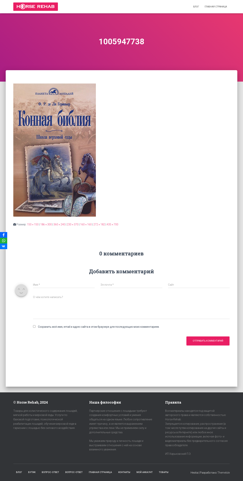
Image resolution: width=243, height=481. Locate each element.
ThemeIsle (223, 472)
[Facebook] (3, 235)
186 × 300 (46, 224)
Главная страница (216, 6)
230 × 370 (72, 224)
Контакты (124, 472)
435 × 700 (112, 224)
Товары (163, 472)
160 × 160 (86, 224)
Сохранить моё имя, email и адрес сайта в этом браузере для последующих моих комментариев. (98, 326)
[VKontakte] (3, 246)
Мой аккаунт (144, 472)
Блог (196, 6)
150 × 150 (33, 224)
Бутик (32, 472)
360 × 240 (59, 224)
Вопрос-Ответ (50, 472)
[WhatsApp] (3, 240)
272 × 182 (99, 224)
